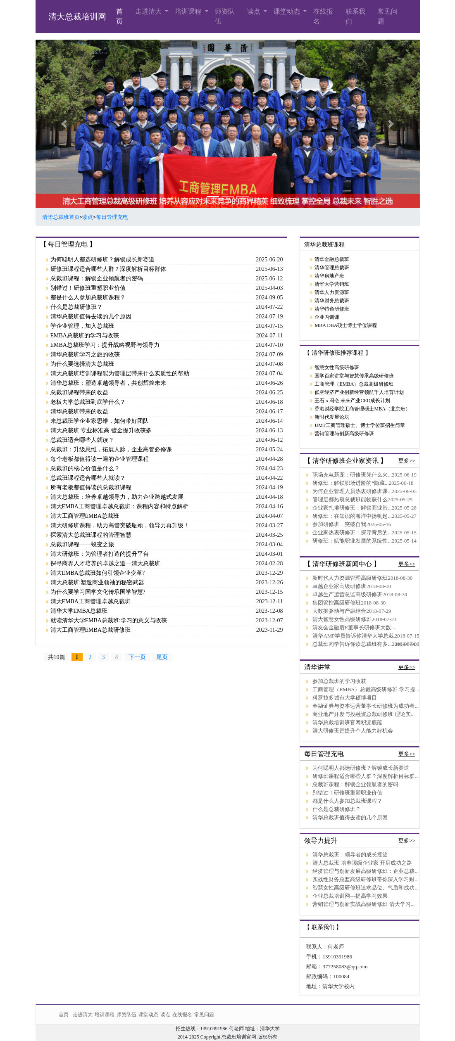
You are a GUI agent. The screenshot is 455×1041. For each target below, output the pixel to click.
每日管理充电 (112, 217)
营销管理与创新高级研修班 (344, 433)
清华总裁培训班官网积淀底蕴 (347, 723)
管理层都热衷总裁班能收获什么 (350, 500)
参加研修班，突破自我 (339, 524)
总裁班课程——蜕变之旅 (82, 544)
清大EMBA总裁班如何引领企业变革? (97, 573)
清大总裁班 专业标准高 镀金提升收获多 (101, 430)
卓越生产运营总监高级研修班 (347, 595)
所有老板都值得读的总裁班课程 (90, 487)
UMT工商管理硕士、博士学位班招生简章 (359, 425)
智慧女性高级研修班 (336, 367)
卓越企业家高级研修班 (339, 586)
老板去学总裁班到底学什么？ (88, 402)
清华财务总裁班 (331, 301)
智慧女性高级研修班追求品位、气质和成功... (365, 888)
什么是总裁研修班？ (76, 307)
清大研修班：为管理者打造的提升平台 (99, 554)
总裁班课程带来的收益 (79, 392)
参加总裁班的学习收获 (339, 681)
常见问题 (388, 16)
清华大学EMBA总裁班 (78, 611)
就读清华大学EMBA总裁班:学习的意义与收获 (108, 620)
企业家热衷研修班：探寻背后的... (352, 533)
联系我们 (355, 16)
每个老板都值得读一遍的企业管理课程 (99, 459)
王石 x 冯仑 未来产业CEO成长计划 (352, 400)
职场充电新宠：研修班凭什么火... (352, 475)
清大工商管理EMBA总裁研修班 (90, 630)
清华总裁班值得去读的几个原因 (90, 316)
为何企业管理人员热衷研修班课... (352, 491)
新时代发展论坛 (331, 417)
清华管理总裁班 (331, 267)
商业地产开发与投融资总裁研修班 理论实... (363, 714)
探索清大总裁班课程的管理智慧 (90, 535)
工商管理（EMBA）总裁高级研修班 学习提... (365, 689)
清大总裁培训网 (77, 16)
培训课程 (189, 11)
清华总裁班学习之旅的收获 (85, 354)
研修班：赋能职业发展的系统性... (352, 541)
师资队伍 (225, 16)
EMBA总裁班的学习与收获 (84, 335)
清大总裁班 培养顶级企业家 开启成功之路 (362, 863)
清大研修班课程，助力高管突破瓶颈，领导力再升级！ (119, 525)
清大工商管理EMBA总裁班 (84, 516)
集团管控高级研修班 (336, 603)
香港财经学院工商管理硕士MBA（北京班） (362, 409)
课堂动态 (288, 11)
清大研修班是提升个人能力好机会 (352, 731)
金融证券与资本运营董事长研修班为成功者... (365, 706)
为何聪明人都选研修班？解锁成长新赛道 (102, 259)
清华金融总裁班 (331, 259)
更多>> (406, 461)
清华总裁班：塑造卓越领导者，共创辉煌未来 (108, 383)
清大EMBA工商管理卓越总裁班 (90, 601)
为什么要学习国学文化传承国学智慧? (97, 592)
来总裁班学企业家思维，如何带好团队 (99, 421)
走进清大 (149, 11)
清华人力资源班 (331, 292)
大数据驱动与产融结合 (339, 611)
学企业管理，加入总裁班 (82, 326)
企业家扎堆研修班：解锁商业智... (352, 508)
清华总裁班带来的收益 (79, 411)
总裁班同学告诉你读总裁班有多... (352, 644)
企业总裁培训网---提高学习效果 (350, 896)
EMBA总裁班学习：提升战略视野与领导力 (105, 345)
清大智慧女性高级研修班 (342, 619)
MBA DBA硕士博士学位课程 (345, 325)
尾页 (162, 657)
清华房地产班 (329, 276)
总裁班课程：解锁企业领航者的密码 (96, 278)
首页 (119, 16)
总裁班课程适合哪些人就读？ (88, 478)
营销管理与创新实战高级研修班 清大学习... (363, 904)
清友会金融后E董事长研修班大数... (353, 628)
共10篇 (56, 657)
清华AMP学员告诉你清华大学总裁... (355, 636)
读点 (254, 11)
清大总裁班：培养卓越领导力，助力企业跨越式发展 (116, 497)
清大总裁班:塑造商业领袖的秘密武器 (97, 582)
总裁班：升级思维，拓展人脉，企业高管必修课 (111, 449)
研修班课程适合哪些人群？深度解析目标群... (365, 776)
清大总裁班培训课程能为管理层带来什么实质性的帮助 (119, 373)
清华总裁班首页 (61, 217)
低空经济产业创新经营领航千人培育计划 (359, 392)
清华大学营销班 (331, 284)
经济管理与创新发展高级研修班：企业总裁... (365, 871)
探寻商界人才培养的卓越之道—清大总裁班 (105, 563)
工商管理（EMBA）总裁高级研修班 (353, 384)
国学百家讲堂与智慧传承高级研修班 (354, 376)
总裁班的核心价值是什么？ (85, 468)
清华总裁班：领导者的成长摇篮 (350, 855)
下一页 (137, 657)
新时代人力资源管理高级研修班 (350, 578)
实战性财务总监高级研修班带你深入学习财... (365, 879)
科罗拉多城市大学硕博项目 (344, 698)
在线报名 (323, 16)
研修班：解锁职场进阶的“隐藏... (350, 483)
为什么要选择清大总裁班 (82, 364)
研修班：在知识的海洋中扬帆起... (352, 516)
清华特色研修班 (331, 309)
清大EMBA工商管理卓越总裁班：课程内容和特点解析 (119, 506)
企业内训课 (326, 317)
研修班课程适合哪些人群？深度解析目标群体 (108, 269)
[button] (64, 124)
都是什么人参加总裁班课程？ (88, 297)
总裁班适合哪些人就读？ (82, 440)
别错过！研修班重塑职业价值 (88, 288)
